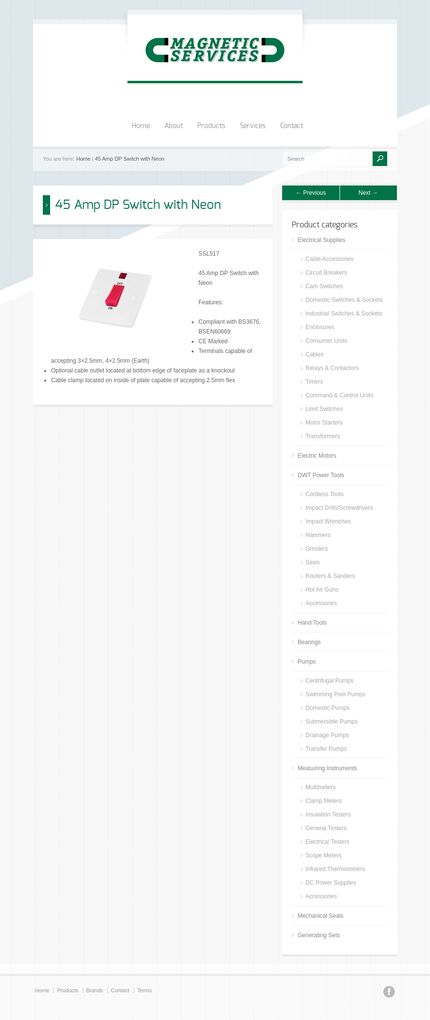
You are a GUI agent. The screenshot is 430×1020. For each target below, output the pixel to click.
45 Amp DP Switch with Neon (129, 159)
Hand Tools (312, 622)
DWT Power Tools (321, 475)
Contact (291, 126)
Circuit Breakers (326, 272)
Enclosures (319, 327)
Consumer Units (326, 340)
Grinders (316, 548)
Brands (94, 990)
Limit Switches (324, 409)
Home (141, 126)
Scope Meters (323, 855)
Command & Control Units (339, 395)
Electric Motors (317, 455)
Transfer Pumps (326, 748)
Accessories (321, 603)
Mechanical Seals (320, 915)
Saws (312, 562)
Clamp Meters (323, 800)
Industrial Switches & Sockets (343, 313)
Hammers (318, 535)
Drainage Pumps (327, 735)
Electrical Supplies (321, 240)
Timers (314, 381)
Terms (144, 990)
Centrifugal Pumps (329, 680)
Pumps (307, 661)
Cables (314, 354)
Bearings (309, 642)
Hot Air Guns (322, 589)
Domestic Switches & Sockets (344, 300)
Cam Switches (324, 286)
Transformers (322, 436)
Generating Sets (319, 935)
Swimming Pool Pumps (335, 694)
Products (211, 126)
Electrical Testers (327, 841)
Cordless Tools (324, 494)
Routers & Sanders (330, 576)
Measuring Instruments (327, 768)
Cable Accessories (329, 259)
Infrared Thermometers (335, 869)
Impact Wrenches (328, 521)
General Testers (326, 828)
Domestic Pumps (327, 708)
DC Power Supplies (330, 882)
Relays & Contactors (331, 368)
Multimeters (320, 787)
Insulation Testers (328, 814)
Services (253, 126)
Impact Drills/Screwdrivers (339, 507)
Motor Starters (323, 422)
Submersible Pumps (331, 721)
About (173, 126)
